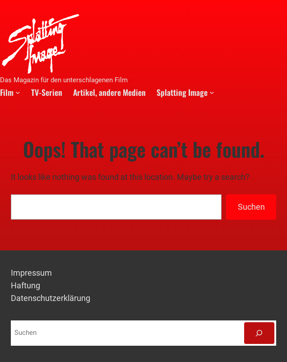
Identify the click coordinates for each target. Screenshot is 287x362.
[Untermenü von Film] (17, 91)
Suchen (251, 207)
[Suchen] (259, 333)
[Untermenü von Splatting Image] (211, 91)
